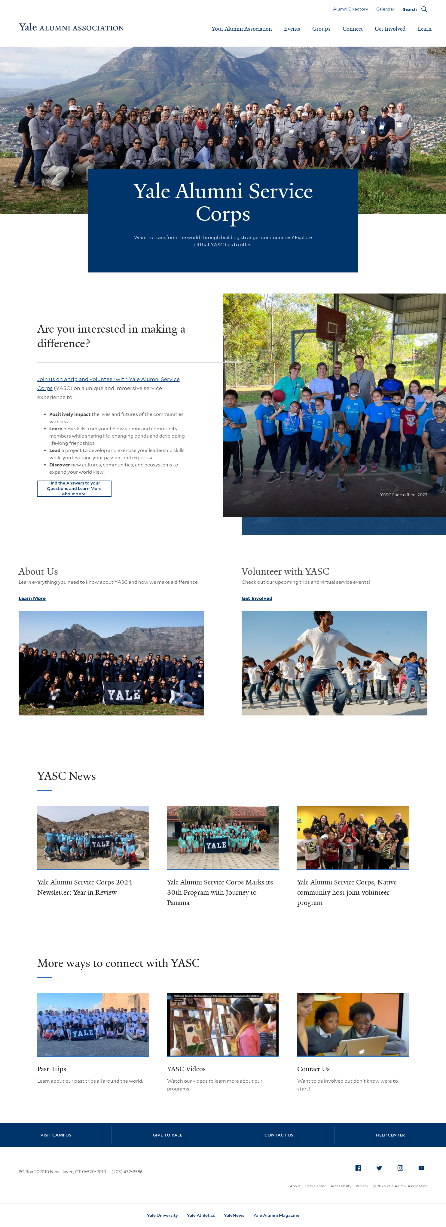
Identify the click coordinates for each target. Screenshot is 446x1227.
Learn (425, 28)
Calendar (385, 9)
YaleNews (234, 1215)
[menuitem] (358, 1168)
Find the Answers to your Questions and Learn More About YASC (74, 488)
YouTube (423, 1167)
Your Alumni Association (242, 28)
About (295, 1186)
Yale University (162, 1215)
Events (292, 28)
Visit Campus (55, 1135)
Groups (321, 28)
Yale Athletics (201, 1215)
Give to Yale (167, 1135)
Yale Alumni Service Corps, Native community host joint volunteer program (347, 892)
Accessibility (340, 1186)
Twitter (381, 1167)
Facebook (360, 1167)
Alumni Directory (350, 9)
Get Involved (390, 28)
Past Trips (51, 1069)
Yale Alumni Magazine (276, 1215)
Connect (353, 28)
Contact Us (313, 1069)
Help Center (390, 1135)
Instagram (402, 1167)
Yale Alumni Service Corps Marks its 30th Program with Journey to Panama (220, 892)
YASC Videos (186, 1069)
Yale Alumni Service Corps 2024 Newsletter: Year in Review (85, 887)
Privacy (362, 1186)
